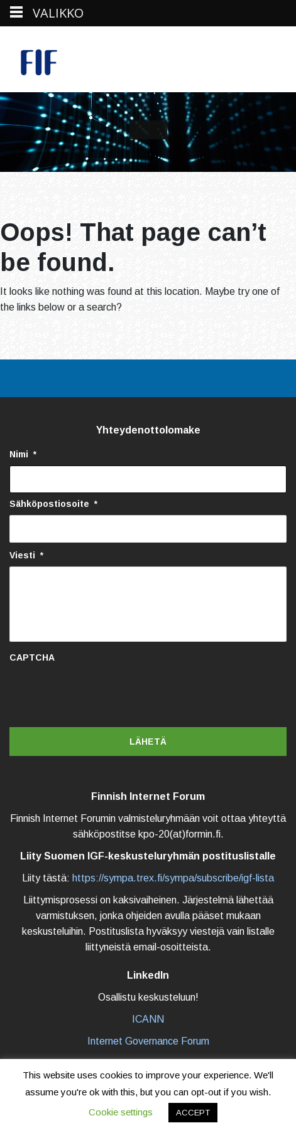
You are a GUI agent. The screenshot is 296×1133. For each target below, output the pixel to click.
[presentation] (104, 693)
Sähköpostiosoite (53, 504)
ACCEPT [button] (193, 1112)
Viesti (26, 555)
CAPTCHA (32, 657)
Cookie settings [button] (121, 1112)
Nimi (22, 454)
